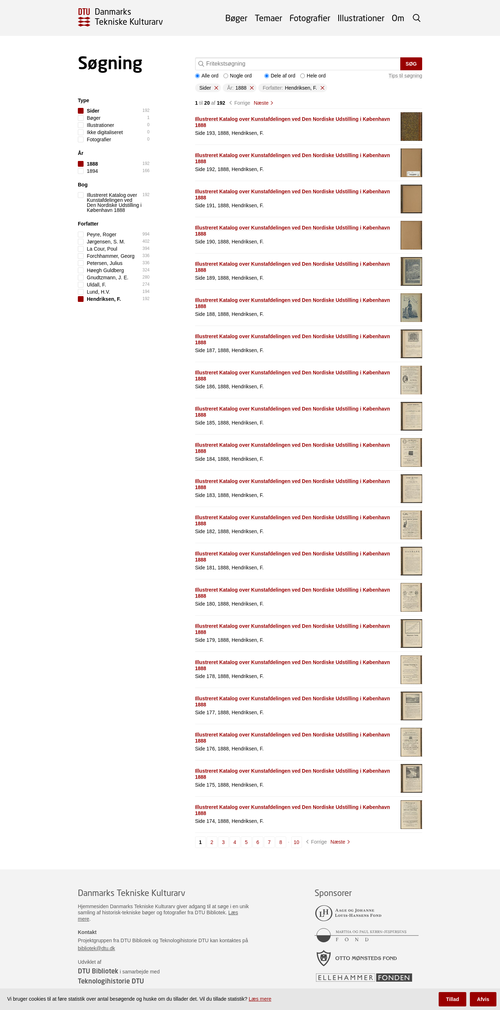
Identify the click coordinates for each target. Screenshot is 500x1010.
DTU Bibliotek (98, 971)
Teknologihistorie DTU (111, 981)
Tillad (452, 999)
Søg (411, 64)
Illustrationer (361, 18)
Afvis (483, 999)
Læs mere (260, 999)
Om (398, 18)
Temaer (268, 18)
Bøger (236, 18)
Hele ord (313, 76)
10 (296, 842)
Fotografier (309, 18)
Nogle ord (237, 76)
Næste (261, 103)
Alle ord (206, 76)
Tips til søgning (405, 76)
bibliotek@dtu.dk (96, 948)
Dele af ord (279, 76)
